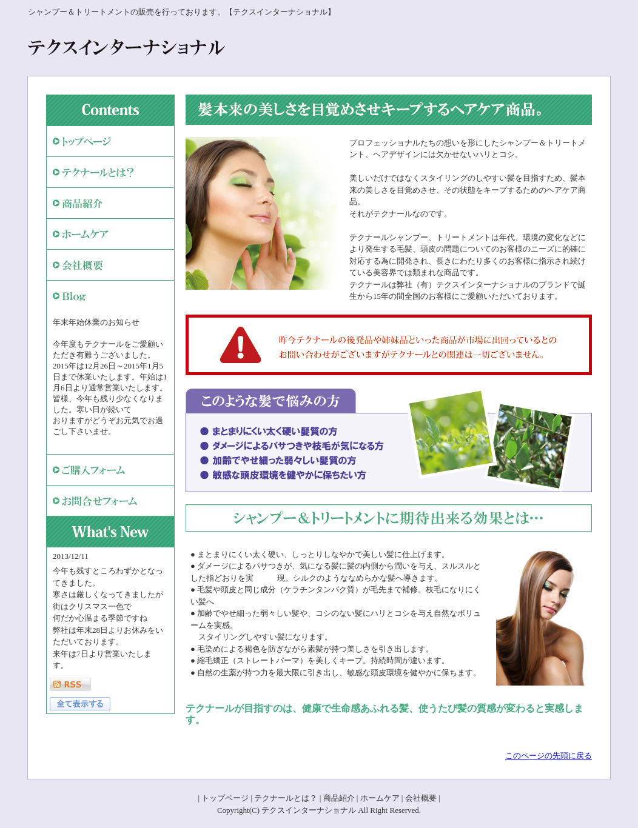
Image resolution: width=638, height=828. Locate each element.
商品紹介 (339, 798)
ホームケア (380, 798)
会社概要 (421, 798)
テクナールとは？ (285, 798)
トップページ (225, 798)
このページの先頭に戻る (548, 755)
